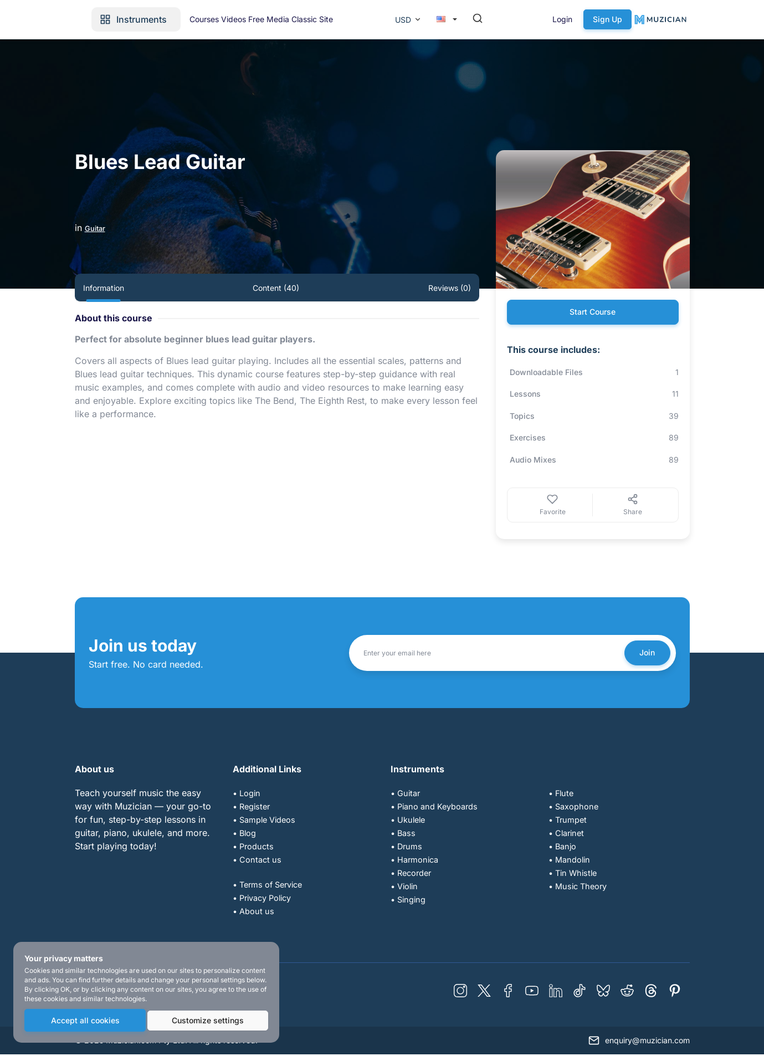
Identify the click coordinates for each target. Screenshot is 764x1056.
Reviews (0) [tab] (449, 288)
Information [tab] (103, 288)
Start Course (593, 312)
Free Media (385, 19)
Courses (303, 19)
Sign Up (665, 19)
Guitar (97, 227)
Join (644, 654)
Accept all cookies (83, 1021)
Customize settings (207, 1021)
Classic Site (438, 19)
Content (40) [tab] (276, 288)
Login (620, 19)
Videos (341, 19)
